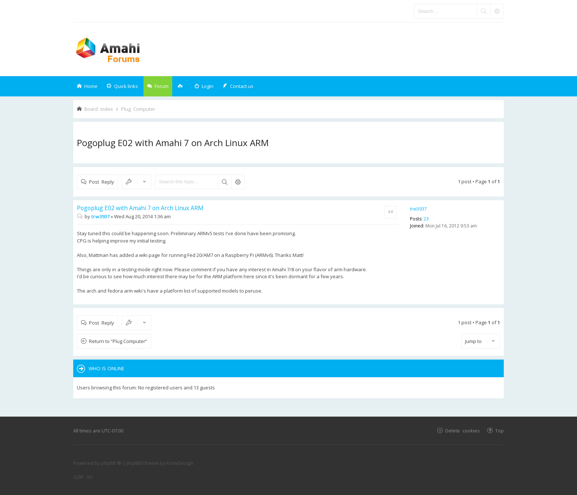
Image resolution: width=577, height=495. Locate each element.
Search (224, 182)
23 (426, 219)
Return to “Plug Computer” (118, 341)
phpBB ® (111, 463)
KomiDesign (180, 463)
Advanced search (237, 182)
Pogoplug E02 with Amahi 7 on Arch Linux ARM (173, 143)
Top (499, 430)
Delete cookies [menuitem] (462, 430)
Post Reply (101, 181)
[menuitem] (204, 86)
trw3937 (418, 209)
